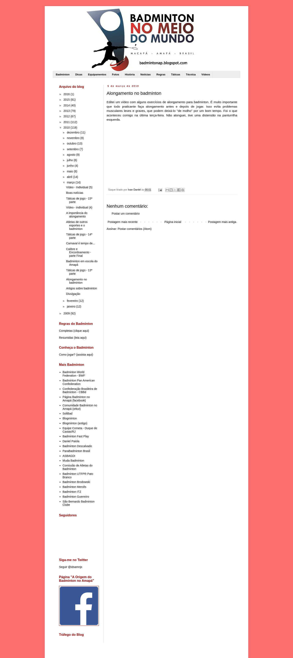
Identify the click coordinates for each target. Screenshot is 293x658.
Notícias (145, 74)
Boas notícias (74, 192)
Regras (160, 74)
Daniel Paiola (71, 441)
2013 (67, 110)
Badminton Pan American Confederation (79, 382)
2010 (67, 127)
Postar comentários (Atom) (135, 228)
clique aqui (81, 330)
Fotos (115, 74)
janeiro (71, 306)
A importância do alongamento (76, 214)
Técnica (191, 74)
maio (70, 171)
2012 (67, 116)
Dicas (78, 74)
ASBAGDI (69, 455)
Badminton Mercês (74, 486)
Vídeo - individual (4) (79, 207)
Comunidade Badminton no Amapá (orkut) (80, 407)
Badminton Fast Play (76, 436)
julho (70, 160)
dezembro (73, 132)
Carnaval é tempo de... (80, 243)
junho (70, 165)
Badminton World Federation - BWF (74, 373)
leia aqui (80, 337)
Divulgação (73, 293)
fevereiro (73, 300)
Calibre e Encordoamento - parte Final (78, 252)
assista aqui (84, 354)
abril (70, 177)
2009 (67, 313)
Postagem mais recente (123, 222)
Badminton (63, 74)
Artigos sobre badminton (81, 288)
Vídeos (205, 74)
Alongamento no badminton (76, 281)
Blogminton (70, 418)
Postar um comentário (126, 213)
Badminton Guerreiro (76, 496)
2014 (67, 105)
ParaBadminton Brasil (76, 451)
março (71, 182)
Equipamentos (97, 74)
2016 (67, 94)
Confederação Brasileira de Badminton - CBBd (80, 390)
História (130, 74)
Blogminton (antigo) (75, 423)
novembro (73, 138)
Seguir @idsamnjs (70, 567)
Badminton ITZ (72, 491)
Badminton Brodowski (76, 482)
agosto (71, 154)
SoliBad (67, 413)
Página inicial (172, 222)
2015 (67, 99)
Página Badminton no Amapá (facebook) (76, 398)
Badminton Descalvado (77, 446)
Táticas (175, 74)
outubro (72, 143)
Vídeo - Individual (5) (79, 187)
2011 (67, 122)
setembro (73, 149)
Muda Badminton (73, 460)
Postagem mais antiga (222, 222)
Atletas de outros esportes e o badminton (76, 225)
